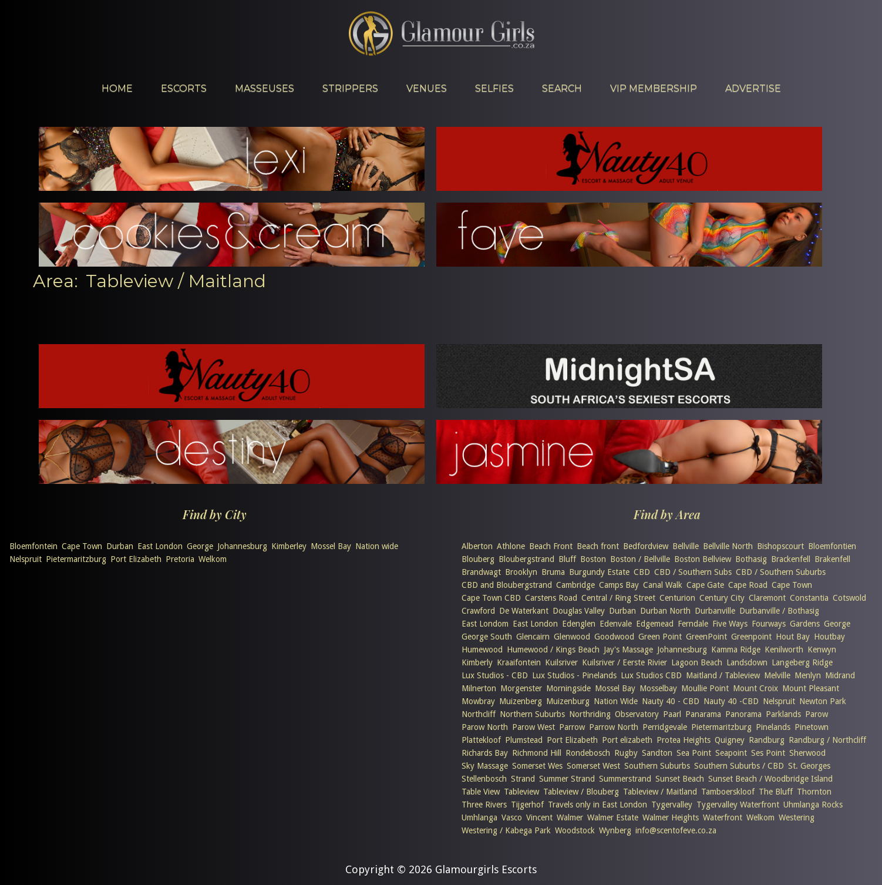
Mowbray (478, 701)
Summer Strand (567, 778)
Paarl (672, 714)
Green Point (660, 636)
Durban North (665, 610)
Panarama (703, 714)
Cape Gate (705, 585)
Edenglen (578, 623)
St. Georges (809, 765)
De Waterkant (523, 610)
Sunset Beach (679, 778)
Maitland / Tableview (723, 675)
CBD (642, 572)
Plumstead (524, 740)
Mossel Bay (331, 546)
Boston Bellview (702, 559)
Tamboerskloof (728, 791)
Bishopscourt (780, 546)
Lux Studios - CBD (495, 675)
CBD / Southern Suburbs (781, 572)
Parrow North (613, 727)
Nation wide (376, 546)
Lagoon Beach (696, 662)
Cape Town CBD (491, 598)
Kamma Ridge (735, 649)
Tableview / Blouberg (581, 791)
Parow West (533, 727)
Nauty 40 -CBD (731, 701)
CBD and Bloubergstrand (507, 585)
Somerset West (593, 765)
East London (160, 546)
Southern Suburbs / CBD (739, 765)
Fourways (769, 623)
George (200, 546)
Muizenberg (520, 701)
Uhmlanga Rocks (813, 804)
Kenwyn (821, 649)
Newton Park (822, 701)
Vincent (539, 817)
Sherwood (807, 753)
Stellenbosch (484, 778)
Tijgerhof (527, 804)
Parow (816, 714)
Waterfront (722, 817)
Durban (119, 546)
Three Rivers (484, 804)
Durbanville (715, 610)
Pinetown (812, 727)
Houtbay (829, 636)
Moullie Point (705, 688)
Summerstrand (625, 778)
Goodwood (614, 636)
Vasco (511, 817)
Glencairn (533, 636)
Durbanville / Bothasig (779, 610)
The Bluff (776, 791)
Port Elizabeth (135, 559)
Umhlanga (479, 817)
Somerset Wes (537, 765)
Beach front (598, 546)
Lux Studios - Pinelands (574, 675)
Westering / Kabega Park (506, 830)
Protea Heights (684, 740)
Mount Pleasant (810, 688)
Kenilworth (784, 649)
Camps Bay (619, 585)
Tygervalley (671, 804)
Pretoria (180, 559)
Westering (796, 817)
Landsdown (746, 662)
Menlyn (808, 675)
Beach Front (551, 546)
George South (487, 636)
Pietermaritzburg (76, 559)
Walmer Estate (612, 817)
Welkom (212, 559)
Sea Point (693, 753)
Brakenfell (832, 559)
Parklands (783, 714)
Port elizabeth (627, 740)
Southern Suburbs (657, 765)
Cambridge (575, 585)
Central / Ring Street (618, 598)
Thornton (814, 791)
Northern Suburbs (532, 714)
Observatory (637, 714)
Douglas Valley (579, 610)
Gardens (805, 623)
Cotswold (849, 598)
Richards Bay (485, 753)
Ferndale (693, 623)
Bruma (553, 572)
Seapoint (731, 753)
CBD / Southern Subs (693, 572)
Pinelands (773, 727)
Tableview (521, 791)
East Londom (485, 623)
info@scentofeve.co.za (675, 830)
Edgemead (655, 623)
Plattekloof (481, 740)
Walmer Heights (670, 817)
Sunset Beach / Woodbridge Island (770, 778)
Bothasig (751, 559)
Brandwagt (481, 572)
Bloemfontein (33, 546)
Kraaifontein (519, 662)
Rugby (626, 753)
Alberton (477, 546)
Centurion (677, 598)
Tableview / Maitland (660, 791)
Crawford (478, 610)
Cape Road (747, 585)
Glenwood (572, 636)
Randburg (767, 740)
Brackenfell (790, 559)
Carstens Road (551, 598)
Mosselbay (658, 688)
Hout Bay (793, 636)
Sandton (657, 753)
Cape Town (82, 546)
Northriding (590, 714)
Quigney (730, 740)
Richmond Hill (536, 753)
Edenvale (616, 623)
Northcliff (479, 714)
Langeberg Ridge (802, 662)
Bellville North (728, 546)
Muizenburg (568, 701)
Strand (523, 778)
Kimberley (289, 546)
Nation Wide (616, 701)
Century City (722, 598)
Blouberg (478, 559)
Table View (481, 791)
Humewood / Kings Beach (553, 649)
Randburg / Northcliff (827, 740)
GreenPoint (706, 636)
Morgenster (521, 688)
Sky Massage (485, 765)
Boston (593, 559)
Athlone (511, 546)
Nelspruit (25, 559)
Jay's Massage (628, 649)
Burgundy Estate (599, 572)
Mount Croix (755, 688)
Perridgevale (664, 727)
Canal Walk (662, 585)
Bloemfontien (832, 546)
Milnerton (479, 688)
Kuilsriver (561, 662)
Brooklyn (521, 572)
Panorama (743, 714)
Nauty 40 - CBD (670, 701)
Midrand (840, 675)
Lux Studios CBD (651, 675)
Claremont (767, 598)
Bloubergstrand (526, 559)
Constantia (809, 598)
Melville (777, 675)
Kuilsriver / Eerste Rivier (624, 662)
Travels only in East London (597, 804)
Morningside (568, 688)
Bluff (567, 559)
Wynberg (615, 830)
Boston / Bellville (640, 559)
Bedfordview (645, 546)
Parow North (485, 727)
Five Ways (730, 623)
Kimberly (477, 662)
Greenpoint (751, 636)
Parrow (572, 727)
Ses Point (768, 753)
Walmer (570, 817)
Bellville (685, 546)
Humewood (482, 649)
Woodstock (575, 830)
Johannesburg (242, 546)
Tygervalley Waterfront (737, 804)
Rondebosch (587, 753)
